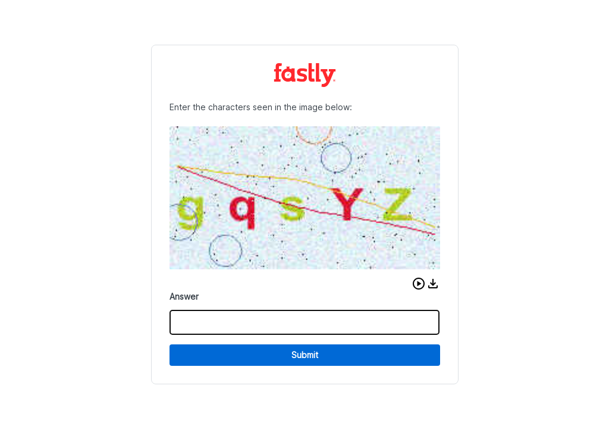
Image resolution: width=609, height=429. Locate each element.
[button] (419, 283)
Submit (304, 355)
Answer (184, 296)
